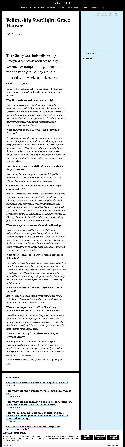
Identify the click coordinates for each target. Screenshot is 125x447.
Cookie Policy (7, 445)
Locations (94, 8)
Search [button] (102, 8)
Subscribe (97, 15)
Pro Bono (88, 58)
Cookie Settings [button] (86, 437)
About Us (84, 8)
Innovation (51, 8)
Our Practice (39, 8)
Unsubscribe (104, 15)
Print (110, 15)
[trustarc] (117, 445)
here (8, 363)
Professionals (26, 8)
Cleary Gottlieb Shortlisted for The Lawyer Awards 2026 (37, 383)
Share (116, 15)
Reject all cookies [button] (113, 437)
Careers (61, 8)
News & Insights (72, 8)
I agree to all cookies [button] (100, 437)
